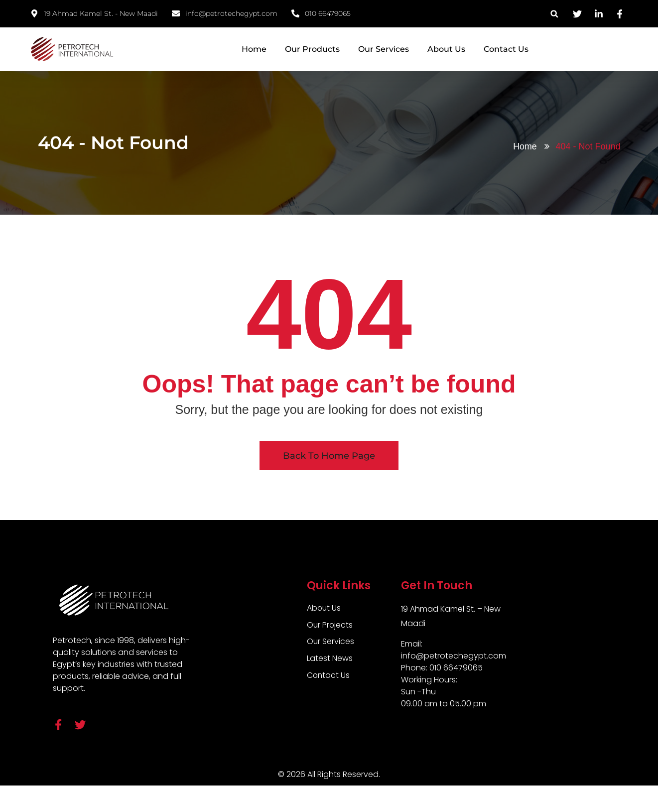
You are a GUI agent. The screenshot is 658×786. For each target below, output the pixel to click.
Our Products (312, 49)
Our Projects (330, 625)
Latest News (330, 658)
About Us (446, 49)
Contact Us (506, 49)
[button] (554, 13)
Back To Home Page (329, 455)
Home (254, 49)
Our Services (383, 49)
